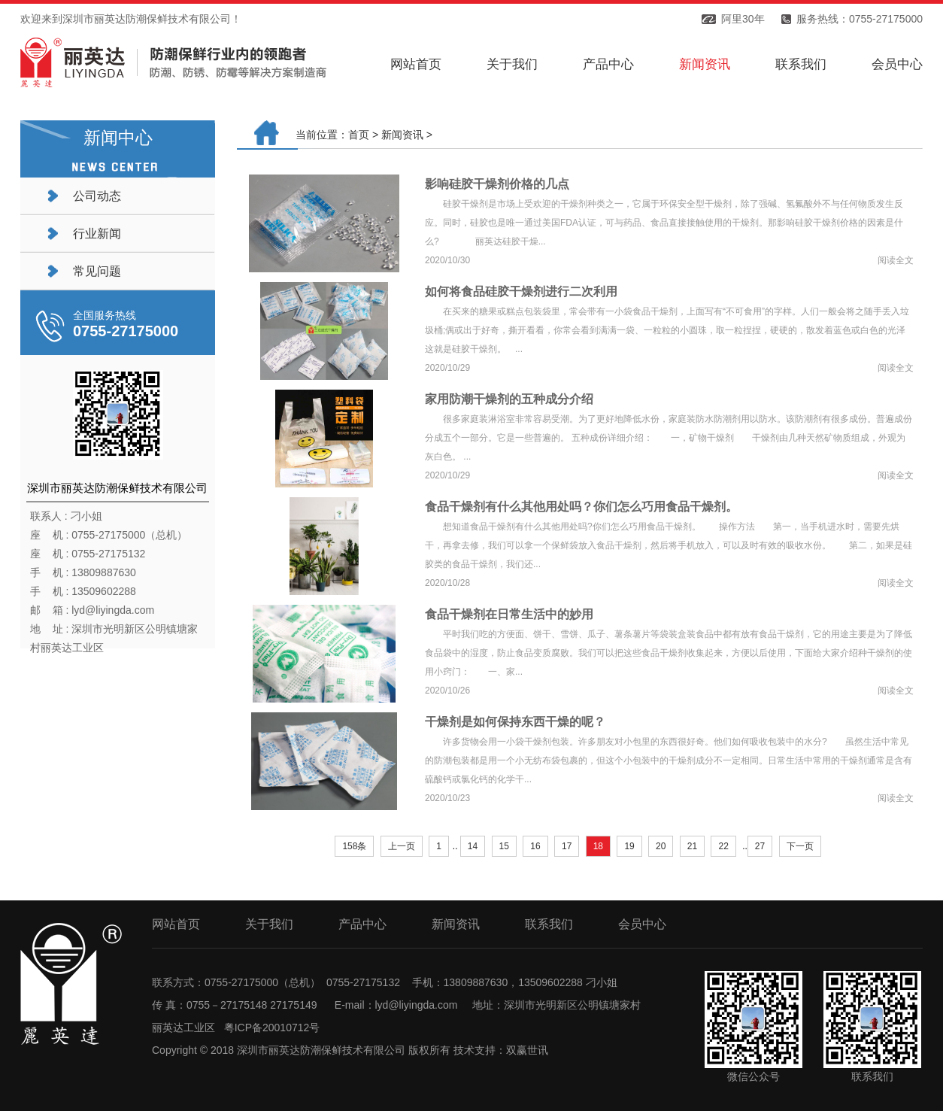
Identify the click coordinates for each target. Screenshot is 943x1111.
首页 (358, 135)
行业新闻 (97, 233)
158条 (354, 846)
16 (535, 846)
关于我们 (512, 64)
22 (723, 846)
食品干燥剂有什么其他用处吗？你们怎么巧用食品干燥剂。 (581, 506)
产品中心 (608, 64)
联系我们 (800, 64)
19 (629, 846)
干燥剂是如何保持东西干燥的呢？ (515, 721)
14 (473, 846)
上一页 (401, 846)
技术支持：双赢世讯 (500, 1050)
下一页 (800, 846)
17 (567, 846)
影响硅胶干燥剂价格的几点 (497, 184)
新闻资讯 (704, 64)
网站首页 (415, 64)
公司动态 (97, 196)
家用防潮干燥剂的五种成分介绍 (509, 399)
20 (661, 846)
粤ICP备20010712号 (272, 1027)
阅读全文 (896, 260)
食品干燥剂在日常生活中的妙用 (509, 614)
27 (760, 846)
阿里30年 (743, 19)
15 (504, 846)
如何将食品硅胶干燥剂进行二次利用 (521, 291)
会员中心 (897, 64)
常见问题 (97, 271)
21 (692, 846)
